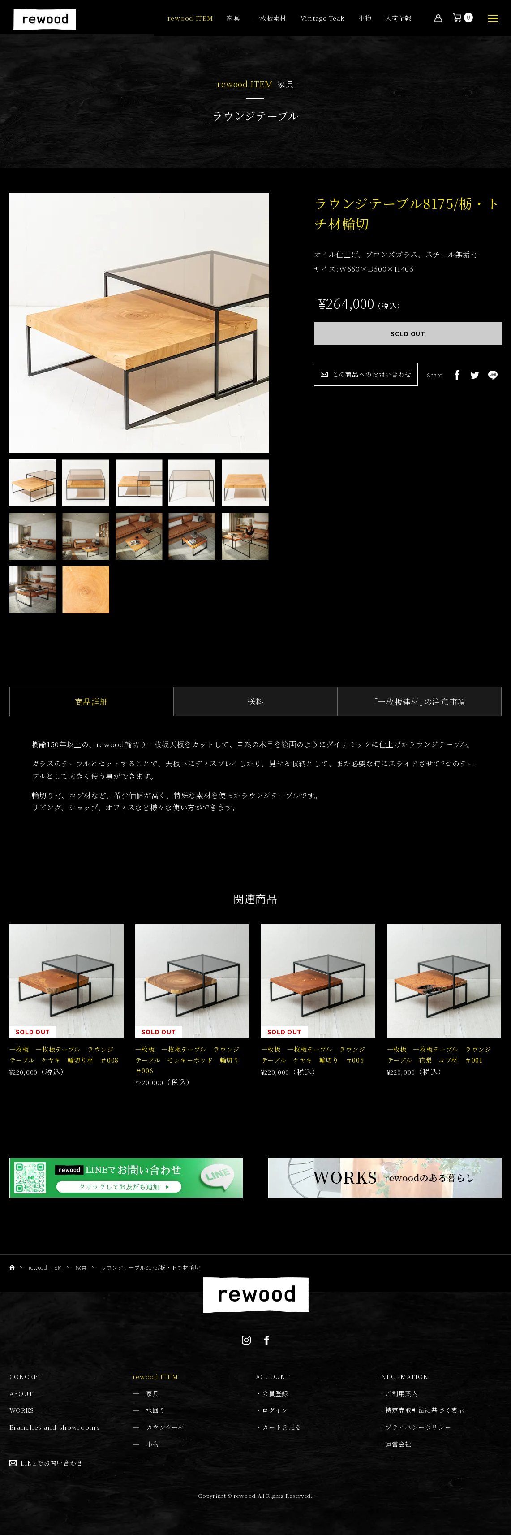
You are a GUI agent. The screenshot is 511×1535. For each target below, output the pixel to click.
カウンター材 (165, 1427)
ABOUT (21, 1393)
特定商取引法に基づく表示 (424, 1409)
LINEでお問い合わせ (52, 1462)
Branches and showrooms (54, 1427)
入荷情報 (398, 18)
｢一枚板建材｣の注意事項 (420, 701)
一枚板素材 (270, 18)
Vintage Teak (322, 18)
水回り (156, 1409)
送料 (255, 701)
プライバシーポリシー (418, 1427)
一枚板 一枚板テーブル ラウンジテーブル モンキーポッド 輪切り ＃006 (190, 1060)
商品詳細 (91, 701)
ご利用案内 (401, 1393)
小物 (364, 18)
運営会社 (398, 1444)
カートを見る (281, 1427)
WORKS (21, 1409)
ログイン (275, 1409)
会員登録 (275, 1393)
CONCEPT (26, 1376)
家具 (233, 18)
